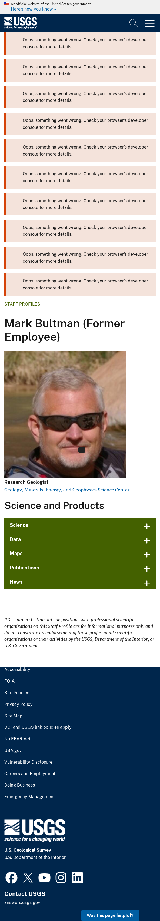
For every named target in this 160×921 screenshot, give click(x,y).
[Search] (133, 23)
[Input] (104, 23)
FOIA (9, 681)
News (16, 582)
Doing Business (19, 785)
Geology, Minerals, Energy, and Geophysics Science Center (66, 489)
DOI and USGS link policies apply (38, 727)
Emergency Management (29, 796)
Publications (24, 568)
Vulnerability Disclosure (28, 762)
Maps (16, 553)
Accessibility (17, 669)
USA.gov (13, 750)
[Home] (20, 27)
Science (19, 525)
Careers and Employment (29, 773)
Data (15, 539)
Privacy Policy (18, 704)
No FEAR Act (17, 739)
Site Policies (16, 692)
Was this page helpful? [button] (110, 915)
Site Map (13, 716)
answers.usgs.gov (22, 902)
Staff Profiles (22, 304)
